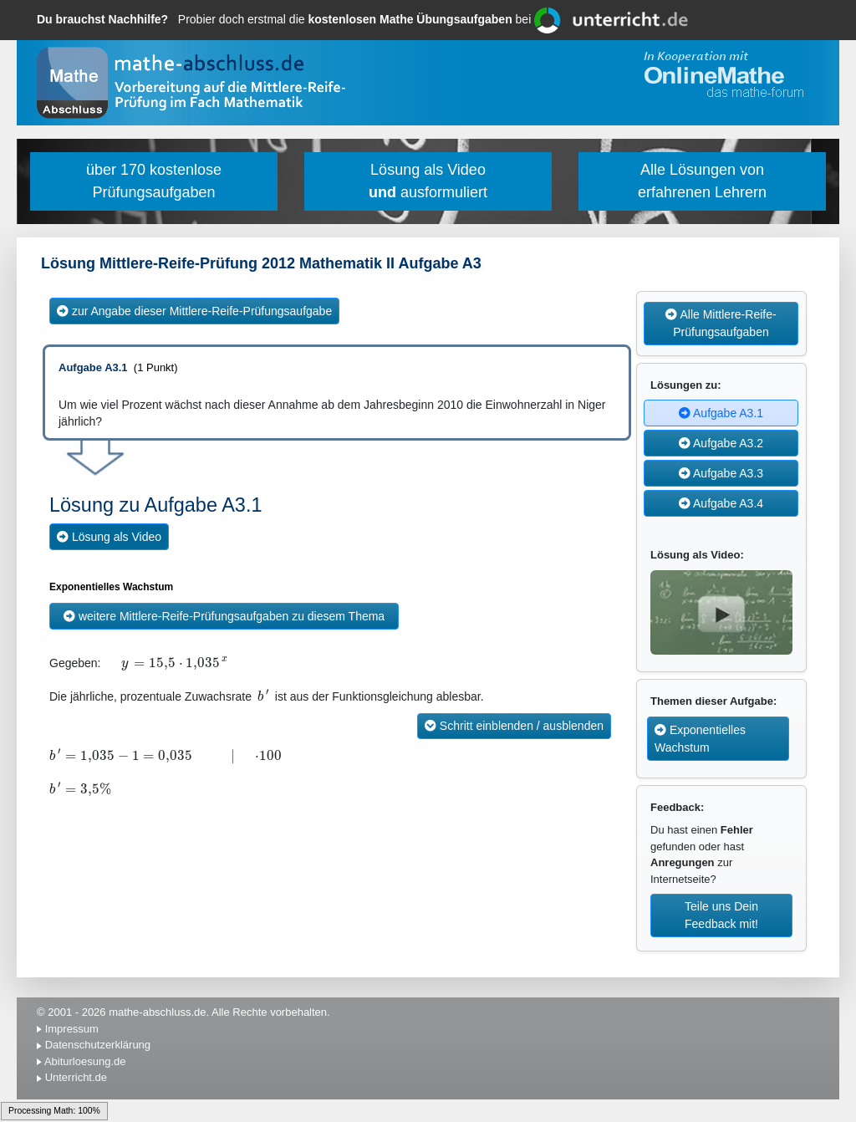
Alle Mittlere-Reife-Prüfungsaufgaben (720, 323)
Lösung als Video (109, 536)
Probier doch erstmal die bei (285, 19)
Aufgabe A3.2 (721, 443)
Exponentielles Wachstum (700, 738)
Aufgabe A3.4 (721, 503)
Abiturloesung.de (85, 1061)
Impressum (72, 1029)
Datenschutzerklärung (97, 1044)
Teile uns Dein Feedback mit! (721, 915)
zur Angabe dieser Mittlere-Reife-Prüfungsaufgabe (194, 311)
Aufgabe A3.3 (721, 473)
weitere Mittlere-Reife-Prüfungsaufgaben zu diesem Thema (224, 616)
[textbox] (111, 663)
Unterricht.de (76, 1077)
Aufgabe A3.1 (721, 413)
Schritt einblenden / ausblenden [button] (514, 725)
